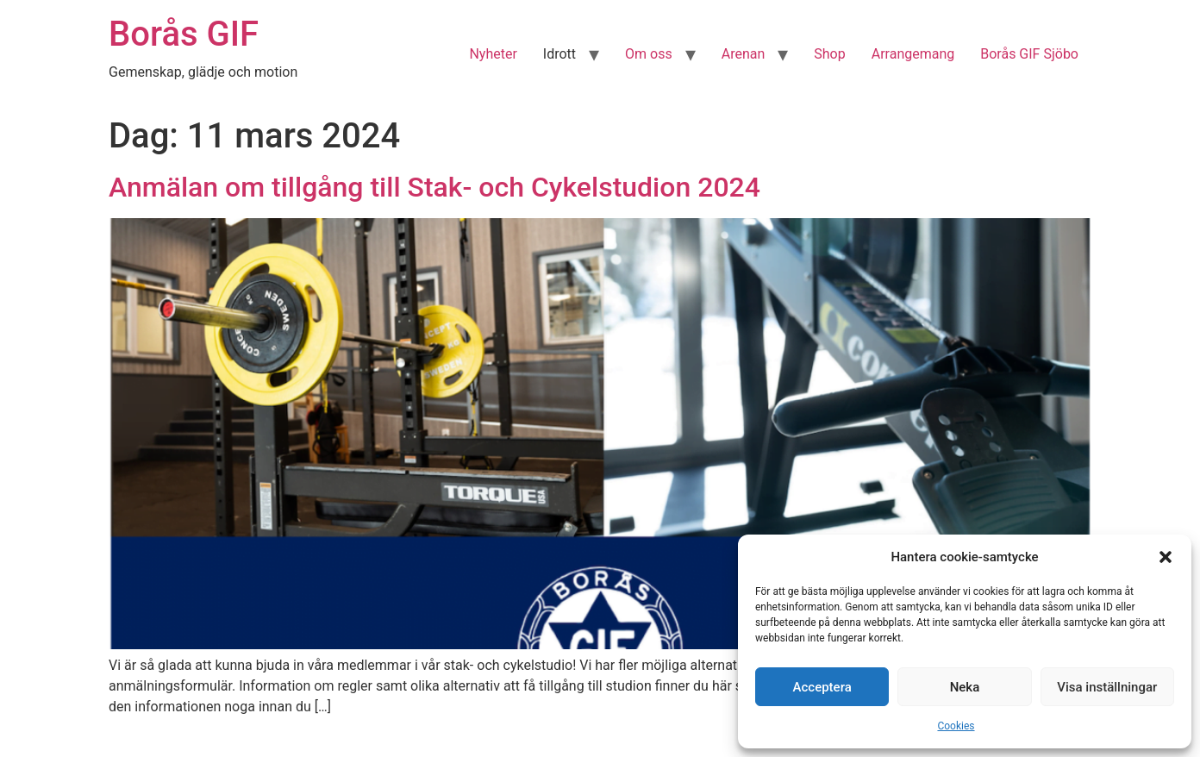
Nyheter (492, 54)
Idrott (559, 54)
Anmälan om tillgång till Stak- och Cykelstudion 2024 (434, 187)
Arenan (744, 54)
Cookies (955, 726)
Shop (829, 54)
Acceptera (822, 687)
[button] (1165, 557)
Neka (965, 687)
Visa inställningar (1107, 687)
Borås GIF (184, 34)
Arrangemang (913, 54)
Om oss (648, 54)
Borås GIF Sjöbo (1029, 54)
